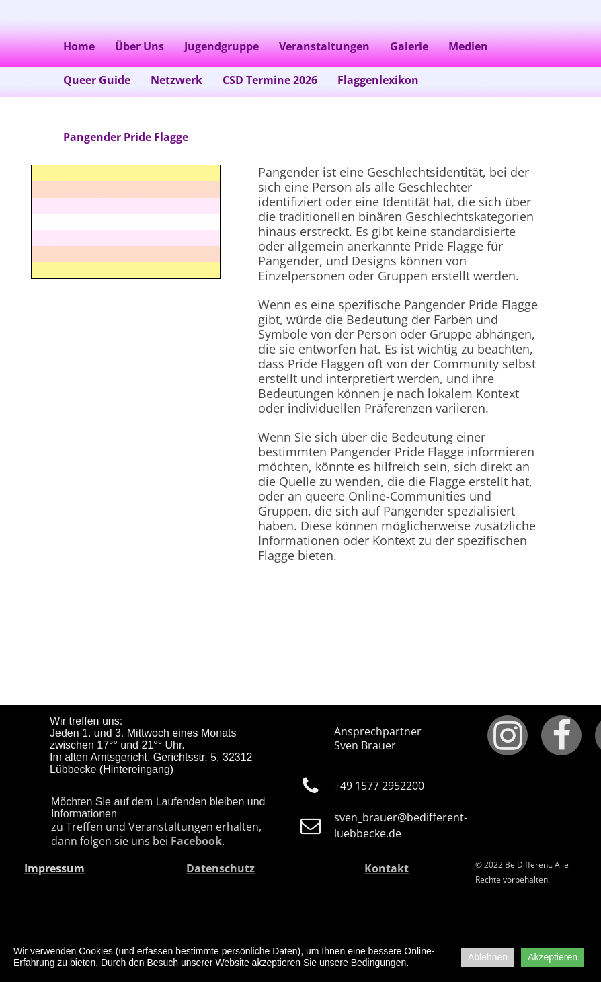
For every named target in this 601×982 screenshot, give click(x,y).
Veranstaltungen (324, 46)
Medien (468, 46)
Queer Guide (96, 80)
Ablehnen (488, 957)
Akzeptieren (552, 957)
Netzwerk (176, 80)
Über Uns (139, 46)
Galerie (409, 46)
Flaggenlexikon (378, 80)
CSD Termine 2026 (270, 80)
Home (79, 46)
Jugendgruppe (221, 46)
